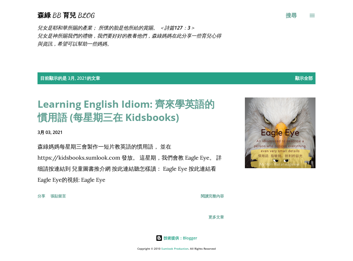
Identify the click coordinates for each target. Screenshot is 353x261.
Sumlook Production (174, 249)
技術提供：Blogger (176, 238)
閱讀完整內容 (212, 196)
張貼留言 (58, 196)
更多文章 (216, 217)
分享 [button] (41, 196)
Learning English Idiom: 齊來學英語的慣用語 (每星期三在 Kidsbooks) (126, 110)
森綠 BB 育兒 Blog (66, 15)
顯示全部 (304, 78)
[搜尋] (291, 15)
